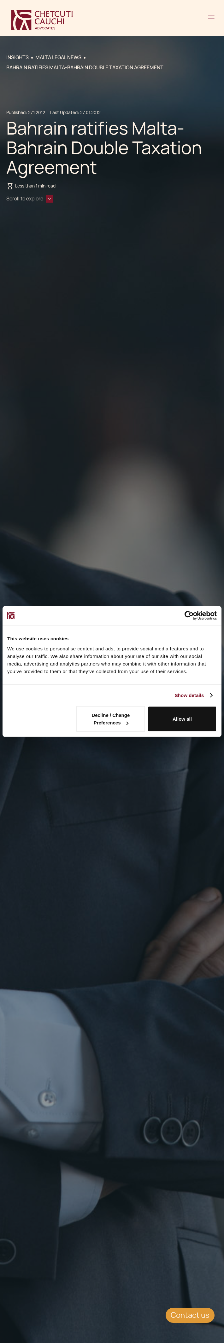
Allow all (182, 719)
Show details (189, 695)
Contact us (190, 1315)
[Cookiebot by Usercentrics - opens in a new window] (189, 615)
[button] (211, 20)
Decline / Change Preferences (110, 718)
